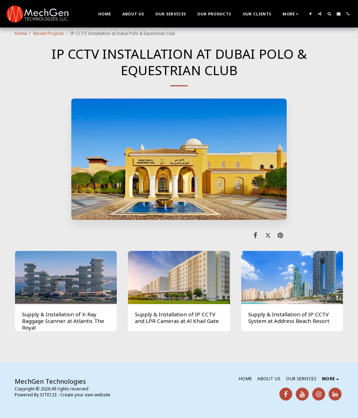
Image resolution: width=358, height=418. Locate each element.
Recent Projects (48, 33)
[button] (310, 14)
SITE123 (48, 395)
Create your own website (85, 395)
